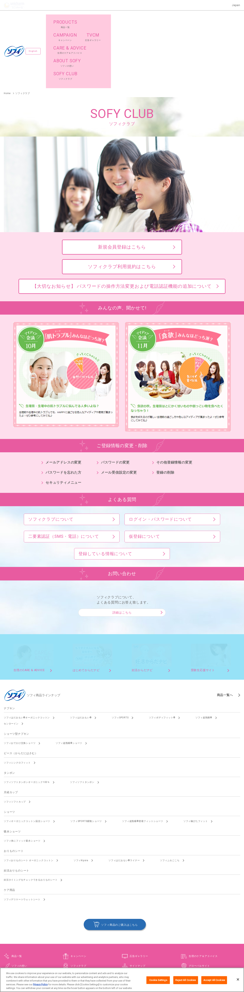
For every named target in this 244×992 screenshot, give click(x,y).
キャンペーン (78, 894)
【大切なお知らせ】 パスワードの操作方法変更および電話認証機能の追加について (122, 224)
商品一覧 (16, 894)
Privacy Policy (40, 987)
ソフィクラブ (78, 903)
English (34, 20)
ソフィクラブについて (51, 457)
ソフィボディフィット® (162, 655)
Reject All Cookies (185, 982)
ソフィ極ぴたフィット (195, 759)
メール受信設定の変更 (119, 410)
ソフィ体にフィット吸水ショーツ (22, 778)
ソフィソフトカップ (15, 739)
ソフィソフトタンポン (82, 720)
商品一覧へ (225, 633)
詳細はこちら (122, 550)
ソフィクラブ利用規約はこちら (122, 204)
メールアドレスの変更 (63, 400)
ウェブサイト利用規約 (93, 955)
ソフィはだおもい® (81, 655)
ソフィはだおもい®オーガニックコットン (27, 655)
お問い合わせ (69, 955)
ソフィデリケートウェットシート (22, 837)
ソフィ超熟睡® (203, 655)
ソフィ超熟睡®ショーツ (69, 681)
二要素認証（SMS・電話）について (63, 474)
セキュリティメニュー (63, 420)
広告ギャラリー (139, 894)
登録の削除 (165, 410)
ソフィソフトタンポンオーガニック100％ (27, 720)
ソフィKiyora (81, 798)
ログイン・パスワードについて (160, 457)
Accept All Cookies (214, 982)
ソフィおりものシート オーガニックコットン (28, 798)
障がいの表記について (198, 955)
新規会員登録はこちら (122, 185)
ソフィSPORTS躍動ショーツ (86, 759)
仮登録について (144, 474)
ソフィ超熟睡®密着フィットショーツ (142, 759)
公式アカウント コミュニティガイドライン (159, 955)
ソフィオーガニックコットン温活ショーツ (27, 759)
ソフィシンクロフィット (17, 700)
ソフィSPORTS (120, 655)
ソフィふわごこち (169, 798)
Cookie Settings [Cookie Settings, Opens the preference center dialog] (158, 982)
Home (7, 31)
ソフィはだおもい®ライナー (124, 798)
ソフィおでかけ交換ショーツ (19, 681)
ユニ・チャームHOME (46, 955)
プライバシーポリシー (121, 955)
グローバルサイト (199, 903)
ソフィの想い (19, 903)
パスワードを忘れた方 (63, 410)
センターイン (11, 661)
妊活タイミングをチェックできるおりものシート (31, 817)
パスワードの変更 (115, 400)
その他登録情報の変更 (174, 400)
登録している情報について (105, 491)
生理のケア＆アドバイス (203, 894)
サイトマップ (137, 903)
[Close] (238, 982)
